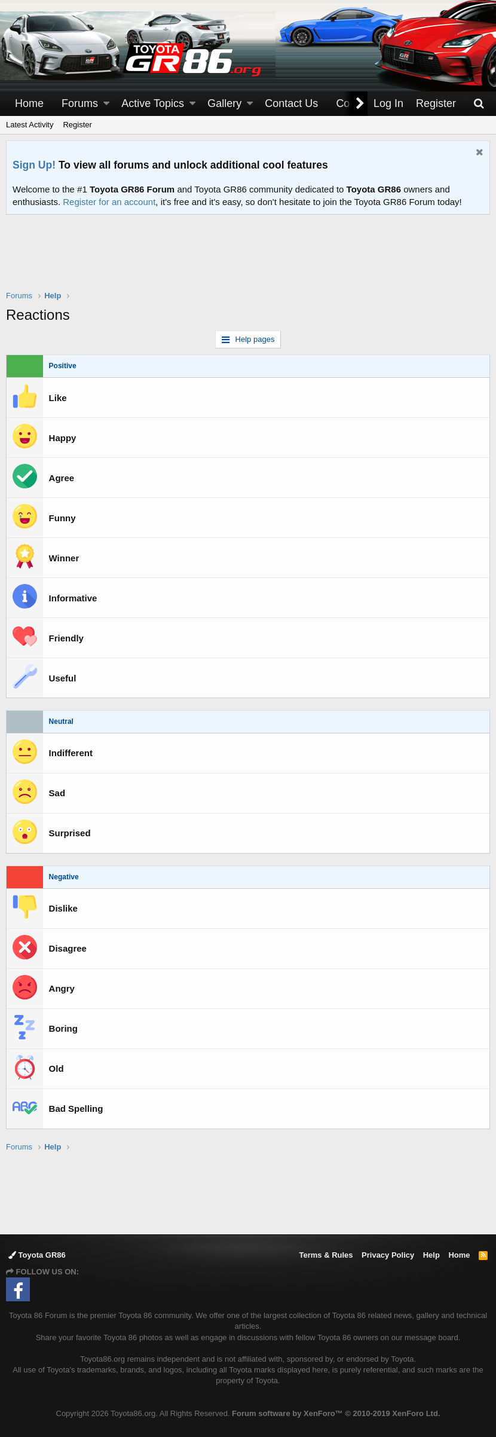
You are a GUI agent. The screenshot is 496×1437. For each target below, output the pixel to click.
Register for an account (109, 202)
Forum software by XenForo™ (336, 1413)
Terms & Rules (326, 1255)
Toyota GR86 (37, 1255)
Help (431, 1255)
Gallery (224, 103)
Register (77, 124)
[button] (106, 103)
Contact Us (291, 103)
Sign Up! (34, 165)
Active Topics (152, 103)
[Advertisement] (248, 260)
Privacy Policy (388, 1255)
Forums (80, 103)
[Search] (478, 103)
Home (29, 103)
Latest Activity (29, 124)
